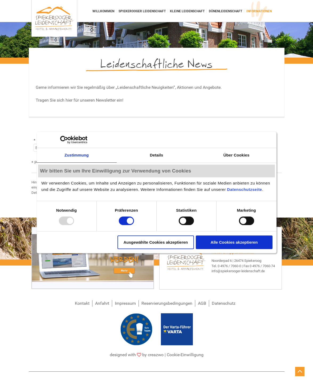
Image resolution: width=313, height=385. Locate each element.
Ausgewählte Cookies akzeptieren (155, 242)
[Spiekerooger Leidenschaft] (54, 18)
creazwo (156, 354)
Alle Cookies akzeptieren (234, 242)
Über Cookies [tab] (236, 155)
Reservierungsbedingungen (166, 303)
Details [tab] (156, 155)
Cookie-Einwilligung (185, 354)
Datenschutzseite (244, 189)
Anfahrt (102, 303)
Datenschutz (223, 303)
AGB (202, 303)
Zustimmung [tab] (76, 155)
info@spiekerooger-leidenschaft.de (238, 271)
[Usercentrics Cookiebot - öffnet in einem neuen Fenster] (64, 140)
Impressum (125, 303)
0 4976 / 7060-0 (229, 266)
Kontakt (82, 303)
